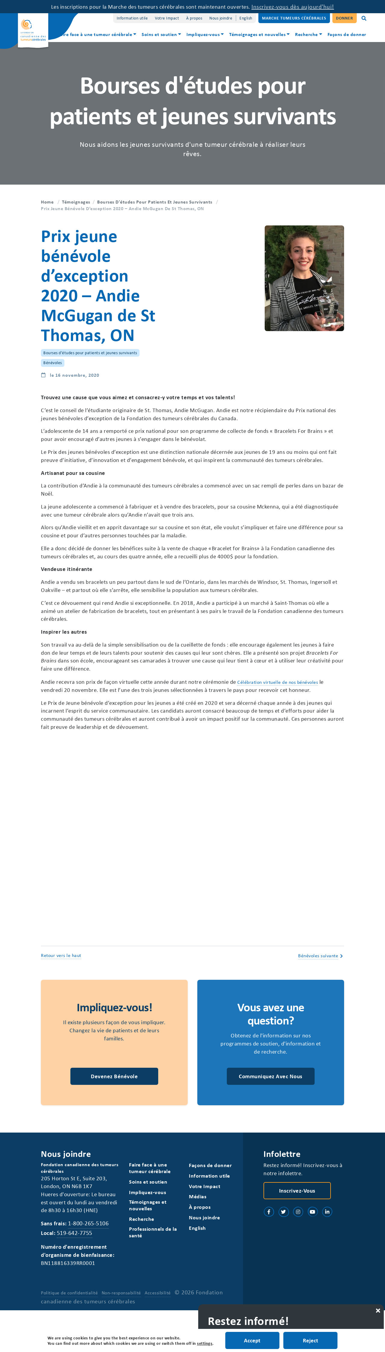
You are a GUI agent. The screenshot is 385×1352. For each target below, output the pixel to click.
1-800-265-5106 (90, 1264)
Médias (198, 1228)
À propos (194, 18)
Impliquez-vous (203, 34)
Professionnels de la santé (153, 1264)
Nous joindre (220, 18)
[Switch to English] (246, 18)
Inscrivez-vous (297, 1222)
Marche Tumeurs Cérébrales (294, 18)
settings (204, 1343)
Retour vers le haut (61, 985)
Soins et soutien (159, 34)
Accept (252, 1340)
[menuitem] (98, 35)
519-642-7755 (76, 1273)
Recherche (306, 34)
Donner (344, 18)
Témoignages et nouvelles (257, 34)
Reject (311, 1340)
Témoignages (76, 201)
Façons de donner (347, 34)
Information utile (132, 18)
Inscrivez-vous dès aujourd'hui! (303, 6)
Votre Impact (167, 18)
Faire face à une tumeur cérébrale (95, 34)
